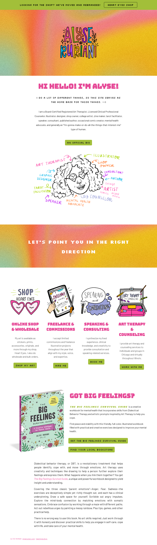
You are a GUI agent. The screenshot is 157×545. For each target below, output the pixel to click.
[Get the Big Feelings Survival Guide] (98, 441)
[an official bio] (78, 143)
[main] (78, 86)
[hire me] (60, 366)
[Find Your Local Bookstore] (92, 450)
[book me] (96, 362)
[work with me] (132, 367)
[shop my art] (25, 365)
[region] (78, 5)
